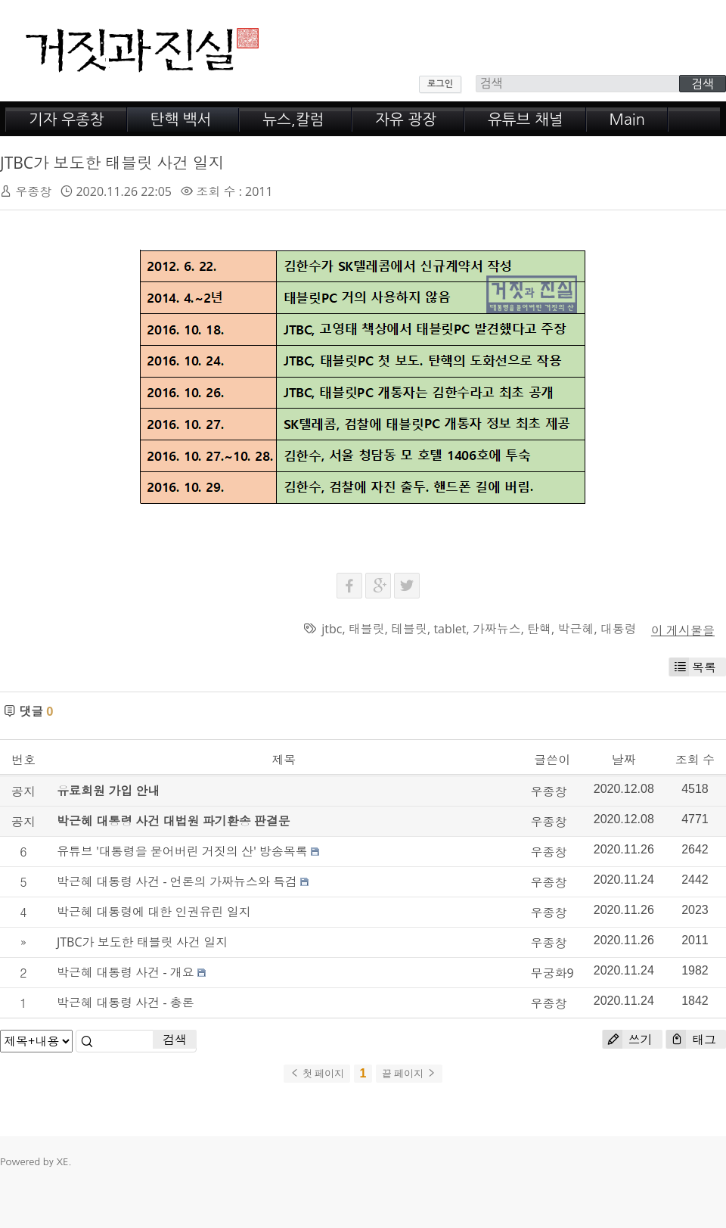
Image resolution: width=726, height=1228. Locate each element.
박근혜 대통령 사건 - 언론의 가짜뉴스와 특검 (177, 881)
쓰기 (628, 1039)
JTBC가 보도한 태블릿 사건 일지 (112, 162)
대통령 (618, 628)
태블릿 (367, 628)
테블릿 (409, 628)
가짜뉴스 (497, 628)
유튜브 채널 (525, 119)
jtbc (331, 628)
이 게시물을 (683, 630)
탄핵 (539, 628)
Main (627, 119)
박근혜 (575, 628)
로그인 (440, 84)
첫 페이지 (317, 1073)
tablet (449, 628)
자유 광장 (405, 119)
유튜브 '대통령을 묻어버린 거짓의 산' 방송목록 (182, 851)
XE (62, 1162)
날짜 (624, 759)
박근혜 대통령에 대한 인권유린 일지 (154, 911)
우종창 (33, 191)
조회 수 (695, 759)
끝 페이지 (409, 1073)
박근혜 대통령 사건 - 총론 (125, 1002)
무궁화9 (552, 973)
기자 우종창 (66, 119)
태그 (691, 1039)
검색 (175, 1039)
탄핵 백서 (181, 119)
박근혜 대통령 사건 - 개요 (125, 972)
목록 (692, 667)
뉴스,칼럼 (293, 119)
